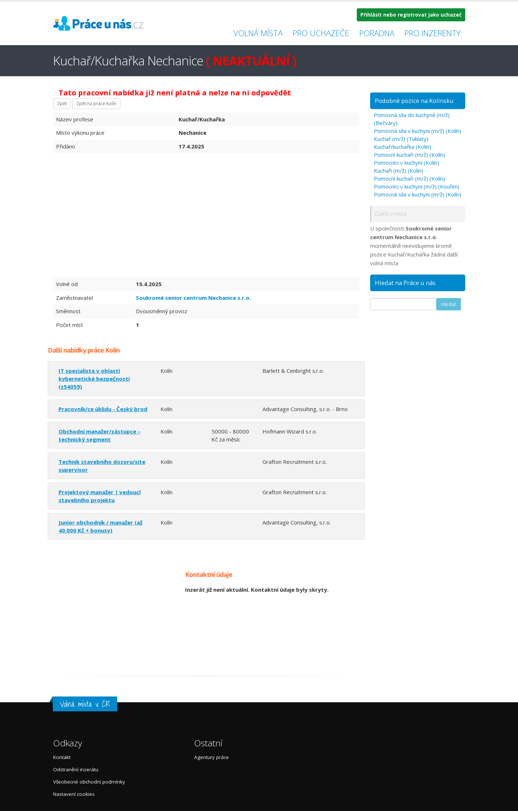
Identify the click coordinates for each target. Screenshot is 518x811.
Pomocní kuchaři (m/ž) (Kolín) (409, 154)
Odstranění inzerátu (75, 769)
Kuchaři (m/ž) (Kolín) (398, 170)
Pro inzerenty (432, 32)
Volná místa (258, 32)
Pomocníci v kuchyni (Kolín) (406, 162)
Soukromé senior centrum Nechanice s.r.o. (193, 297)
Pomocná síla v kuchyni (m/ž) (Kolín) (417, 130)
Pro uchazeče (321, 32)
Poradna (376, 32)
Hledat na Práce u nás (405, 283)
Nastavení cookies (74, 794)
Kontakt (61, 757)
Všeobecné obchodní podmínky (89, 781)
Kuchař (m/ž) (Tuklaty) (401, 138)
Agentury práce (211, 757)
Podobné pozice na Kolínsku (414, 100)
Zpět (62, 103)
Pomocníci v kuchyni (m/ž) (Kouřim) (416, 186)
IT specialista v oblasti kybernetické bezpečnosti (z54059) (94, 378)
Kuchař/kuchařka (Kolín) (402, 146)
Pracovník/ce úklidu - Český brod (103, 409)
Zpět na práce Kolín (96, 103)
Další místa (390, 214)
